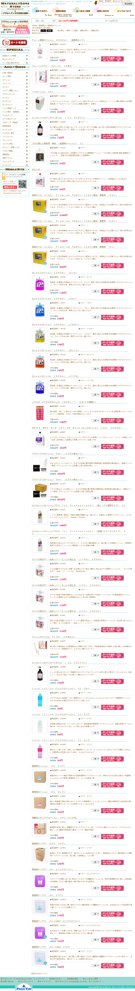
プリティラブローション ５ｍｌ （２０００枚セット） (58, 479)
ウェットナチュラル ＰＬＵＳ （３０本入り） (54, 637)
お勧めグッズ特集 (9, 56)
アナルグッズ (7, 115)
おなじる (36, 169)
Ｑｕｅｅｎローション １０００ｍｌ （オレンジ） (56, 350)
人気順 (75, 31)
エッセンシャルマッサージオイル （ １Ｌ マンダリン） (59, 117)
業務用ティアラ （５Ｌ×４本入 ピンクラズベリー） (56, 921)
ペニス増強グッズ (9, 108)
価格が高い (95, 31)
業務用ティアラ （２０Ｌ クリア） (49, 843)
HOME (34, 26)
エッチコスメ (7, 130)
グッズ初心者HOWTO (10, 63)
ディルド (5, 98)
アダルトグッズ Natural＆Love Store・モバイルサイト (80, 981)
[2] (35, 33)
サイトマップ (45, 981)
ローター (5, 87)
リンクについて (26, 981)
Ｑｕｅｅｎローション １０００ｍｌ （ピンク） (55, 273)
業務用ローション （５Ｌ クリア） (49, 766)
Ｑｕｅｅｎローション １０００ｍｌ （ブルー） (55, 298)
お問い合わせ (8, 981)
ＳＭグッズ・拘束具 (10, 122)
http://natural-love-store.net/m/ (12, 193)
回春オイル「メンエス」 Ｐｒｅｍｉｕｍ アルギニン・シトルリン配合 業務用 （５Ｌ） (74, 247)
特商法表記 (73, 979)
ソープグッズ (7, 137)
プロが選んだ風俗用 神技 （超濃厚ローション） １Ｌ (58, 143)
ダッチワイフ (7, 105)
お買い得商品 (7, 73)
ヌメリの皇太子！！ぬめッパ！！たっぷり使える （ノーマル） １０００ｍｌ (68, 559)
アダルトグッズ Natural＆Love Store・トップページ (24, 979)
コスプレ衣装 (7, 144)
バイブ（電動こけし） (10, 90)
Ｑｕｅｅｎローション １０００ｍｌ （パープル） (56, 376)
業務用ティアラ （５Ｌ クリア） (48, 895)
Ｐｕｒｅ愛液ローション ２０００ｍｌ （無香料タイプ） (59, 40)
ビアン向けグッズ (9, 119)
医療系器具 (6, 126)
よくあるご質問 (91, 979)
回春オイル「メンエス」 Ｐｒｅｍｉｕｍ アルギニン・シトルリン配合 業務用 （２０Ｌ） (75, 195)
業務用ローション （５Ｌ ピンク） (49, 792)
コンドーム (6, 83)
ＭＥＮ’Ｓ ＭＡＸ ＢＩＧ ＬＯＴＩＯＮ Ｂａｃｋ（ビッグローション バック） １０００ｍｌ (77, 428)
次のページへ (43, 33)
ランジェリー (7, 140)
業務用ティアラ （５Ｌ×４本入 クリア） (51, 947)
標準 (68, 31)
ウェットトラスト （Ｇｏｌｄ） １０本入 (52, 66)
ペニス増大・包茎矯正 (10, 112)
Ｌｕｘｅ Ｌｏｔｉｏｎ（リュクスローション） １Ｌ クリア (61, 714)
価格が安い (84, 31)
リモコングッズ (8, 94)
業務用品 (5, 154)
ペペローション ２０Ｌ (43, 92)
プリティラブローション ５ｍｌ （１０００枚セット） (58, 454)
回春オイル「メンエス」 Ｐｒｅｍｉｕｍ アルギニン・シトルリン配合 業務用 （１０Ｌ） (75, 221)
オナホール (6, 101)
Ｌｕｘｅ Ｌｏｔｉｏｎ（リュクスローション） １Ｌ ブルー (61, 688)
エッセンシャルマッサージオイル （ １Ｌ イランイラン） (60, 662)
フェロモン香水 (8, 133)
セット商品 (6, 76)
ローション (6, 80)
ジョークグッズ (8, 161)
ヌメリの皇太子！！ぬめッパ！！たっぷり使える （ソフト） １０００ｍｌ (67, 585)
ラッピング (6, 165)
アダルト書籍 (7, 151)
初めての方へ (57, 979)
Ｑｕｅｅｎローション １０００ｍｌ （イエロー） (56, 324)
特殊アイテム (7, 158)
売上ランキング (8, 59)
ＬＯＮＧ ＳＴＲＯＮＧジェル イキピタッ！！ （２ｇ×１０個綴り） (64, 402)
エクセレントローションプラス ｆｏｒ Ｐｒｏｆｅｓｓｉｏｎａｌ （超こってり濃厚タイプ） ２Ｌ (78, 505)
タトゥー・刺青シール (10, 147)
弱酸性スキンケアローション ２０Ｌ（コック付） (55, 818)
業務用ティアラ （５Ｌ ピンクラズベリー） (53, 869)
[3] (37, 33)
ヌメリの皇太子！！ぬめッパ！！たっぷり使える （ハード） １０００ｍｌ (67, 611)
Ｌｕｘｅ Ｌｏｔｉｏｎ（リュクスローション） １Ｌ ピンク (61, 740)
